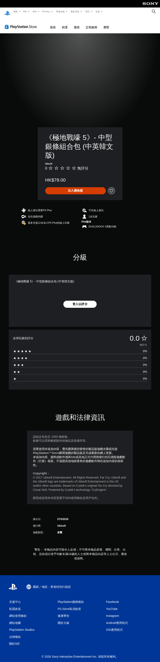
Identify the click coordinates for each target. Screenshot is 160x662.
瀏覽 (106, 23)
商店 (87, 11)
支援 (97, 11)
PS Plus (46, 11)
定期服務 (91, 23)
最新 (53, 23)
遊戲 (15, 11)
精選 (65, 23)
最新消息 (75, 11)
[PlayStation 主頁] (7, 11)
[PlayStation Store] (21, 22)
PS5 (25, 11)
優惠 (77, 23)
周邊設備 (60, 11)
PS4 (34, 11)
